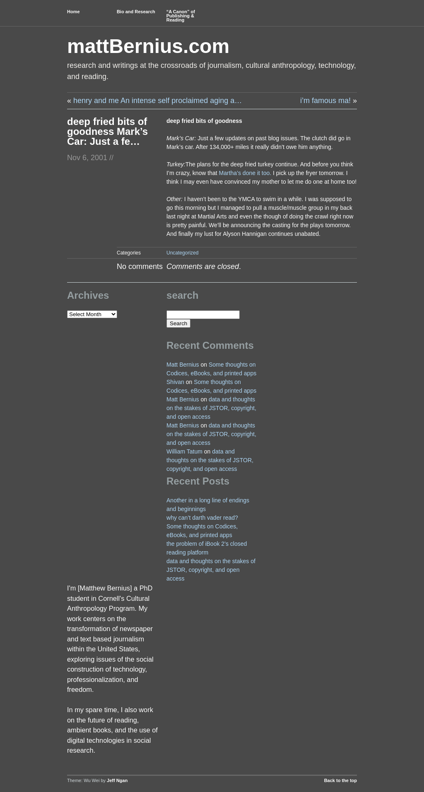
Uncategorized (182, 253)
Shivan (175, 382)
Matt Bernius (182, 364)
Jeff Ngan (117, 780)
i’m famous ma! (325, 100)
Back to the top (340, 780)
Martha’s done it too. (245, 173)
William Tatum (184, 451)
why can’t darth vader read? (202, 517)
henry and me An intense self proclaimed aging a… (157, 100)
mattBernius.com (148, 46)
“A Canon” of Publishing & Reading (180, 15)
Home (73, 11)
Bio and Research (136, 11)
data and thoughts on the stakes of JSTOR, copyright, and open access (211, 408)
